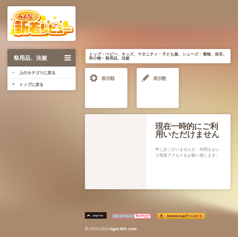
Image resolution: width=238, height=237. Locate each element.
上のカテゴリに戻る (33, 72)
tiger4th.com (123, 228)
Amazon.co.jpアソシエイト (184, 216)
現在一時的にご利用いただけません (187, 130)
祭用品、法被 (42, 57)
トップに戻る (27, 84)
